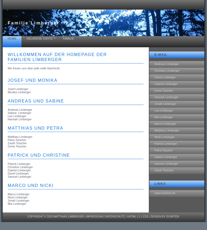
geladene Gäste (40, 38)
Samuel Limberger (166, 163)
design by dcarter (165, 216)
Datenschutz (115, 216)
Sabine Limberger (165, 157)
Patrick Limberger (165, 143)
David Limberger (165, 77)
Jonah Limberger (165, 103)
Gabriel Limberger (166, 84)
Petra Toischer (163, 150)
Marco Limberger (165, 123)
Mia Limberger (163, 117)
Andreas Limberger (166, 64)
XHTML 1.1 (133, 216)
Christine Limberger (167, 70)
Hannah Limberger (166, 97)
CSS (145, 216)
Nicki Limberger (164, 137)
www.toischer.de (164, 193)
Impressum (94, 216)
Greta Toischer (163, 90)
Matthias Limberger (166, 130)
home (12, 38)
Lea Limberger (163, 110)
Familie (68, 38)
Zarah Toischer (164, 170)
